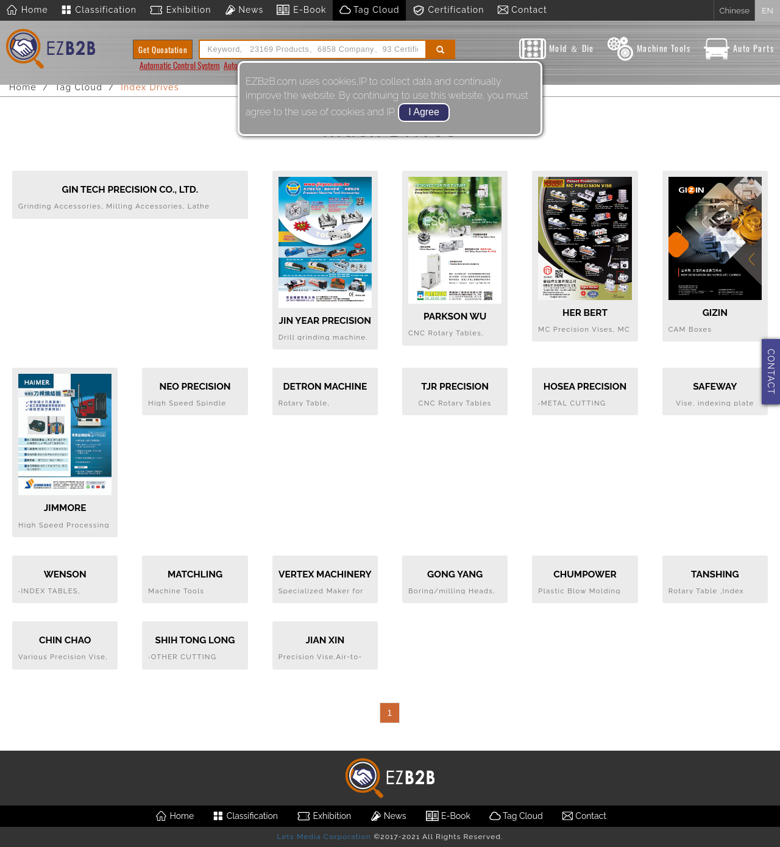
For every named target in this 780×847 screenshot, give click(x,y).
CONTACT (771, 372)
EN (767, 10)
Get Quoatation (162, 49)
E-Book (300, 10)
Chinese (734, 10)
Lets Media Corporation (323, 836)
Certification (448, 10)
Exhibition (180, 10)
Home (27, 10)
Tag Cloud (369, 10)
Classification (98, 10)
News (244, 10)
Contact (522, 10)
